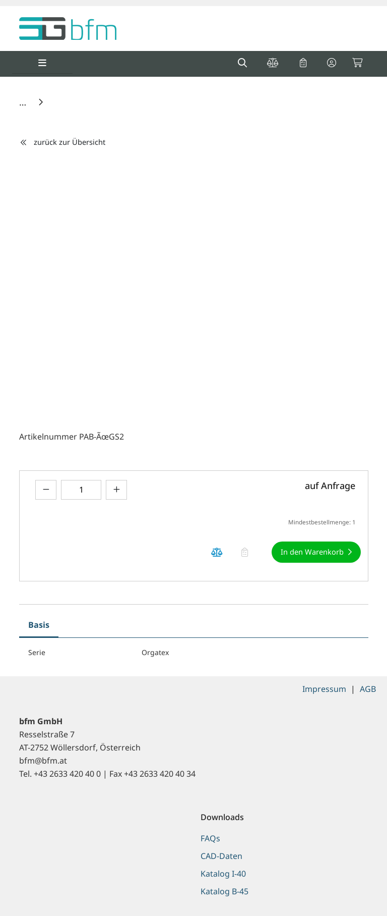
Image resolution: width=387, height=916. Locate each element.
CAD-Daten (221, 855)
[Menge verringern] (45, 490)
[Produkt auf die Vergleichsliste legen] (217, 552)
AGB (368, 688)
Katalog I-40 (223, 873)
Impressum (324, 688)
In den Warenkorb (312, 552)
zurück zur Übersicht (62, 142)
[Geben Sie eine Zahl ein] (81, 490)
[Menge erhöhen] (116, 490)
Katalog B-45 (224, 891)
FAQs (210, 838)
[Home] (24, 102)
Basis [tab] (38, 624)
